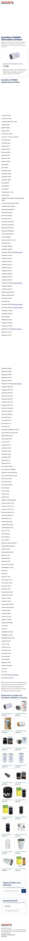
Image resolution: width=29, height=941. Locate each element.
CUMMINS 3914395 (6, 255)
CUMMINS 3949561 (6, 286)
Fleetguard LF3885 (6, 371)
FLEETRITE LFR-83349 (7, 408)
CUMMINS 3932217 (6, 258)
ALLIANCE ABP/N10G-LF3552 (9, 121)
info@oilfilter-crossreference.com (8, 934)
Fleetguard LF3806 (6, 368)
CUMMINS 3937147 (6, 267)
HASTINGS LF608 (6, 454)
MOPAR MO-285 (5, 561)
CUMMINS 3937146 (6, 264)
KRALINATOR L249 (6, 518)
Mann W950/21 (5, 537)
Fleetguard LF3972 (6, 383)
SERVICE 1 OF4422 (6, 619)
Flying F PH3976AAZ (6, 414)
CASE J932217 (5, 189)
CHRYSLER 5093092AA (7, 234)
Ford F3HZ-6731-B (6, 420)
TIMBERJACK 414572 (7, 635)
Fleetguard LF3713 (6, 335)
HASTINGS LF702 (6, 457)
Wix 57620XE (5, 674)
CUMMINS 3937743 (6, 277)
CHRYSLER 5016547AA (7, 221)
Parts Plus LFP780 (6, 586)
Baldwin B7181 (5, 146)
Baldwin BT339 (5, 155)
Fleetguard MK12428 (7, 390)
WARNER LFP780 (6, 662)
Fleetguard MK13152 (7, 405)
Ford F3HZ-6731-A (6, 417)
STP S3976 (4, 629)
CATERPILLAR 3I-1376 (7, 192)
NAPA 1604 (4, 570)
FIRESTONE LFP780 (6, 319)
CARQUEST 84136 (6, 173)
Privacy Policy (4, 936)
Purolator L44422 (6, 598)
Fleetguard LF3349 (6, 329)
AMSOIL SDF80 (5, 131)
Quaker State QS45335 (7, 607)
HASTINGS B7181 (6, 445)
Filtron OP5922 (5, 316)
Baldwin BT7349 (5, 161)
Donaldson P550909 (7, 304)
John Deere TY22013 (7, 484)
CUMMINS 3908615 (6, 252)
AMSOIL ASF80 (5, 124)
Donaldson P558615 (7, 307)
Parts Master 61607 (6, 580)
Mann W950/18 (5, 534)
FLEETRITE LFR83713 (7, 411)
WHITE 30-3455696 (6, 665)
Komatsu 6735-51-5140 (7, 503)
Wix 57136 (4, 671)
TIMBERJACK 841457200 (8, 638)
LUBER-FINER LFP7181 (7, 524)
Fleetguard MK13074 (7, 396)
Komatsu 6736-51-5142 (7, 512)
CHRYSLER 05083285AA (7, 209)
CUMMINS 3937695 (6, 274)
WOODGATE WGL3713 (7, 678)
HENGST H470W (5, 463)
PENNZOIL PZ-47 (6, 589)
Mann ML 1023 (5, 530)
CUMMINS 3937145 (6, 261)
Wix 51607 (4, 668)
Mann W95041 (5, 540)
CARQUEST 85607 (6, 180)
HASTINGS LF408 (6, 448)
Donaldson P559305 (7, 310)
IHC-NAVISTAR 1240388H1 (8, 469)
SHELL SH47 (4, 625)
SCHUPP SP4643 (5, 610)
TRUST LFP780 (5, 644)
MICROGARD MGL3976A (8, 546)
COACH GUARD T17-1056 (8, 240)
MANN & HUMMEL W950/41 (9, 543)
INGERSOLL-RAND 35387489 (9, 472)
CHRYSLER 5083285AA (7, 231)
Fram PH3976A (5, 426)
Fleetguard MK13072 (7, 393)
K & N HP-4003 (5, 491)
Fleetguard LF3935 (6, 377)
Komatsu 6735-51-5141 (7, 506)
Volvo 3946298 (5, 659)
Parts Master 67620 (6, 583)
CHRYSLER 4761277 (6, 218)
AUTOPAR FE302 (5, 140)
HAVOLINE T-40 (5, 460)
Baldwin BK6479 (5, 149)
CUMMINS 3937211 (6, 270)
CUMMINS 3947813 (6, 283)
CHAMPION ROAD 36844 (8, 206)
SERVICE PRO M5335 (7, 622)
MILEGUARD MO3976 (7, 552)
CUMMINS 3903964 (6, 249)
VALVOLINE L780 (6, 650)
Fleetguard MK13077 (7, 399)
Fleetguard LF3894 (6, 374)
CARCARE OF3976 (6, 170)
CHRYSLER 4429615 (6, 215)
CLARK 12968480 (6, 237)
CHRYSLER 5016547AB (7, 224)
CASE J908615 (5, 186)
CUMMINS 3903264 (6, 246)
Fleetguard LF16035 (6, 326)
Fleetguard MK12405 (7, 386)
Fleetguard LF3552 (6, 332)
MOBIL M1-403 (5, 555)
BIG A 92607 (4, 167)
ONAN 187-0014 (5, 576)
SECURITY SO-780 (6, 616)
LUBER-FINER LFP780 (7, 527)
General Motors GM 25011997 (9, 432)
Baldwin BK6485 (5, 152)
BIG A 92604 (4, 164)
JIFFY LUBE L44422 (6, 481)
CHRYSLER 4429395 (6, 212)
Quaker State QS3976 (7, 604)
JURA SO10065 (5, 488)
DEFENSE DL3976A (6, 298)
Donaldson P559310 (7, 313)
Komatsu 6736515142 (7, 515)
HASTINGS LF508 (6, 451)
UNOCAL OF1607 (6, 647)
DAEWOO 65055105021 (7, 295)
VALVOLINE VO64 (6, 653)
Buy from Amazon (17, 252)
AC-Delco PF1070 (6, 115)
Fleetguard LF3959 (6, 380)
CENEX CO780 (5, 195)
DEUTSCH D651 (5, 301)
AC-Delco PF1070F (6, 118)
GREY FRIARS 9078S (6, 439)
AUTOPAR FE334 (5, 143)
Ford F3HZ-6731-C (6, 423)
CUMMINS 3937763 (6, 280)
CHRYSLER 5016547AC (7, 228)
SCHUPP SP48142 (6, 613)
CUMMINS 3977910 (6, 289)
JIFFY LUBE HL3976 (6, 478)
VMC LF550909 (5, 656)
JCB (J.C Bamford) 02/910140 (9, 475)
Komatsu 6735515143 (7, 509)
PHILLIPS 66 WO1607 (7, 592)
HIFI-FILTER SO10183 (7, 466)
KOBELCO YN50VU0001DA (8, 500)
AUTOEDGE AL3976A (7, 134)
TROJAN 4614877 (6, 641)
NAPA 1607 (4, 573)
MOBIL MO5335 (5, 558)
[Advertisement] (14, 20)
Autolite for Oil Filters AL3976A (9, 137)
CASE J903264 (5, 183)
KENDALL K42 (5, 497)
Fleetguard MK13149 (7, 402)
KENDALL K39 (5, 494)
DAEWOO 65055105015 (7, 292)
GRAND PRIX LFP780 (7, 435)
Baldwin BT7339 (5, 158)
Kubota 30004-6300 (6, 521)
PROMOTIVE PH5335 (7, 595)
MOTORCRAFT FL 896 (7, 567)
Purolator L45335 (6, 601)
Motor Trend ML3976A (7, 564)
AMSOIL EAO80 (5, 127)
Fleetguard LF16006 (6, 323)
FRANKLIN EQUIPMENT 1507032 (10, 429)
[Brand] (14, 906)
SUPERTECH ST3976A (7, 632)
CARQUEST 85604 (6, 176)
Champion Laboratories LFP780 (10, 203)
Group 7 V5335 (5, 442)
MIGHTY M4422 (5, 549)
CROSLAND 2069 (6, 243)
